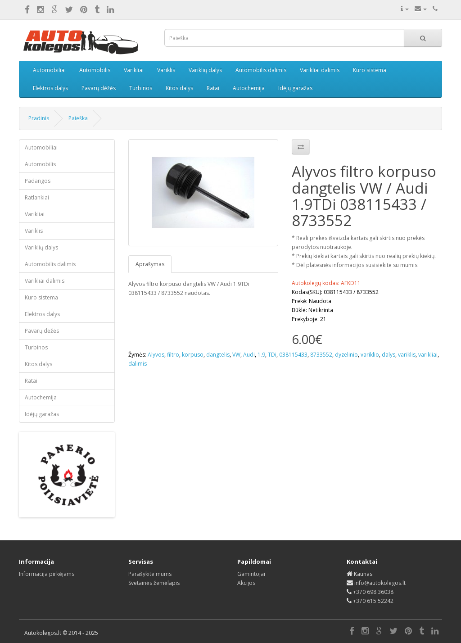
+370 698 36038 (373, 592)
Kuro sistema (369, 70)
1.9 (261, 354)
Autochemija (249, 88)
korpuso (192, 354)
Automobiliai (49, 70)
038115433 (293, 354)
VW (236, 354)
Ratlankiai (37, 197)
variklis (407, 354)
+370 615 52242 (373, 601)
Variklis (166, 70)
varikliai (428, 354)
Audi (249, 354)
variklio (370, 354)
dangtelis (218, 354)
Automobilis (94, 70)
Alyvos (156, 354)
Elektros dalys (50, 88)
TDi (272, 354)
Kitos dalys (179, 88)
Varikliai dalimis (319, 70)
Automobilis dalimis (260, 70)
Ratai (213, 88)
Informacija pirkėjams (46, 574)
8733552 (321, 354)
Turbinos (140, 88)
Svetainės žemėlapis (154, 583)
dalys (388, 354)
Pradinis (38, 118)
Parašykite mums (150, 574)
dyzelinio (346, 354)
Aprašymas (150, 264)
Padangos (37, 181)
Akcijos (246, 583)
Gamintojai (251, 574)
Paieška (78, 118)
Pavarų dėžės (98, 88)
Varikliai (134, 70)
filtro (173, 354)
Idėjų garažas (295, 88)
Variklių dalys (205, 70)
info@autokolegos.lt (380, 583)
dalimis (137, 363)
